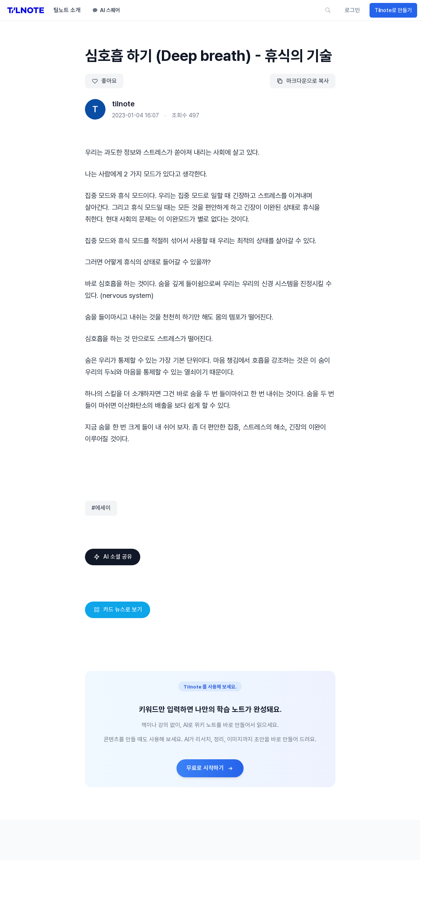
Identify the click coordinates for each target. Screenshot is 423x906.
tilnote (123, 103)
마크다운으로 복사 (303, 80)
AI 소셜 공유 (112, 556)
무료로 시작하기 (210, 767)
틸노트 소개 (67, 10)
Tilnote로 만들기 (393, 10)
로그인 (352, 10)
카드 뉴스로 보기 (117, 609)
